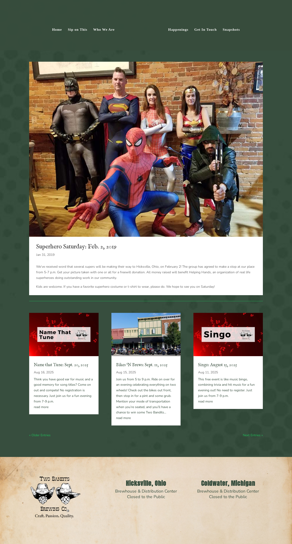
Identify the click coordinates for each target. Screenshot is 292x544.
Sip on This (77, 29)
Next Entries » (253, 435)
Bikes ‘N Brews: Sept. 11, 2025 (142, 365)
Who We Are (104, 29)
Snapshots (231, 29)
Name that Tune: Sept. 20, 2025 (61, 365)
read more (41, 407)
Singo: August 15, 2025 (217, 365)
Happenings (178, 29)
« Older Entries (40, 435)
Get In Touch (205, 29)
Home (57, 29)
